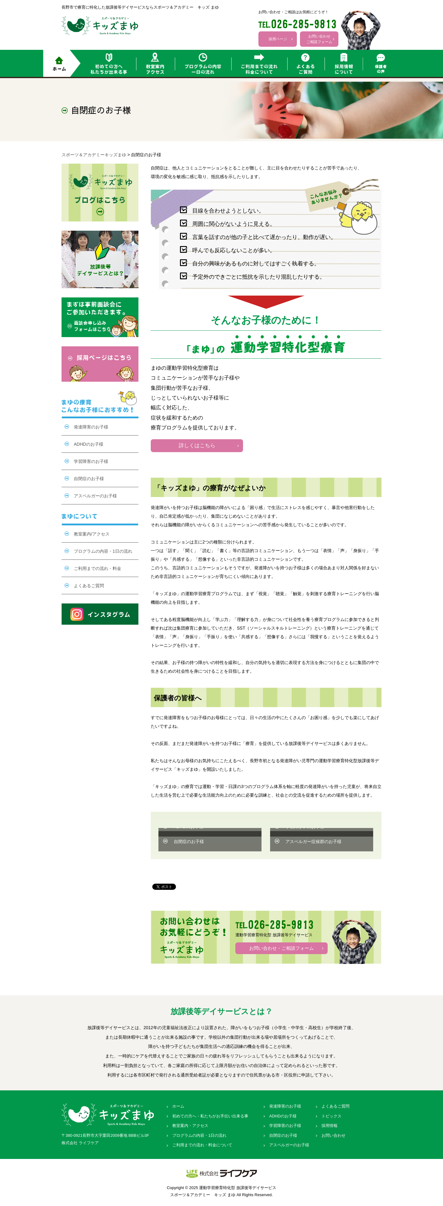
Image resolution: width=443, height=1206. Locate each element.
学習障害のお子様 (91, 461)
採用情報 (329, 1125)
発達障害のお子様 (91, 426)
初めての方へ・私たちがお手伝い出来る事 (210, 1116)
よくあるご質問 (89, 585)
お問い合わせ (333, 1135)
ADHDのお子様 (88, 444)
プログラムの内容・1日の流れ (103, 551)
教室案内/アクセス (92, 533)
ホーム (178, 1106)
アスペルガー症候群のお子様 (313, 841)
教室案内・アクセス (190, 1125)
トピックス (331, 1116)
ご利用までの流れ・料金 (97, 568)
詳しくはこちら (197, 445)
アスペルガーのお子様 (95, 495)
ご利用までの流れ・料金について (202, 1145)
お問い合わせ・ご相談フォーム (281, 948)
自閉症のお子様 (189, 841)
